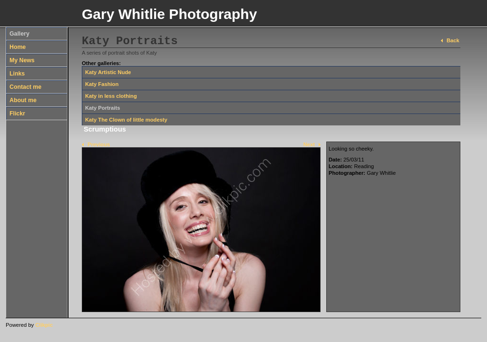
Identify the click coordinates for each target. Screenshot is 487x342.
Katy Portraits (102, 108)
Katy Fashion (101, 84)
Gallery (19, 33)
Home (18, 47)
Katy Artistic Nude (108, 72)
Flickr (17, 113)
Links (17, 73)
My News (22, 60)
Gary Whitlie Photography (169, 14)
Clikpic (44, 325)
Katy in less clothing (111, 96)
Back (453, 40)
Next (309, 144)
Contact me (25, 87)
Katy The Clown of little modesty (126, 120)
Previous (99, 144)
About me (23, 100)
